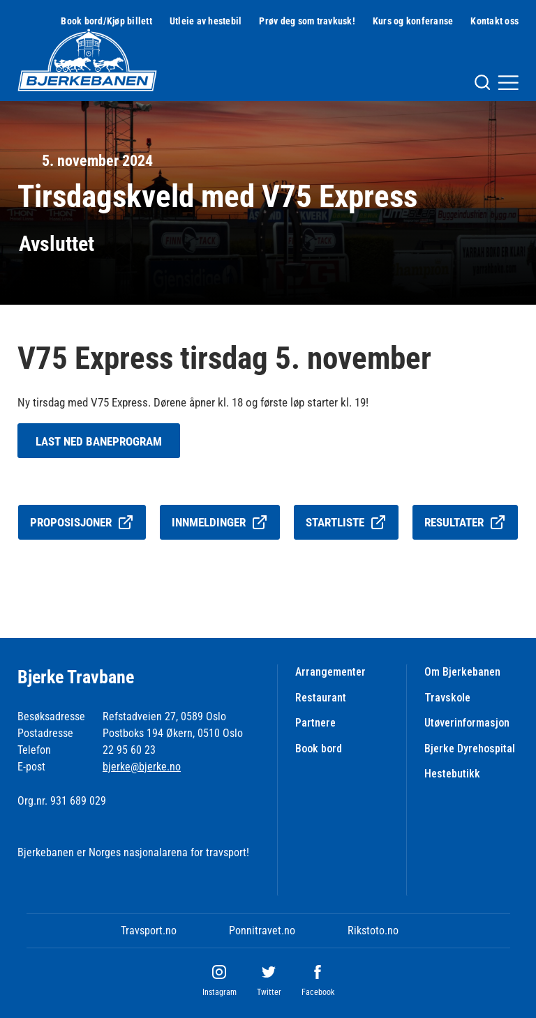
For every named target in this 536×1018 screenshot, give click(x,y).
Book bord (318, 748)
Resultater (465, 522)
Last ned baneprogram (99, 441)
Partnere (315, 722)
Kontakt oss (494, 20)
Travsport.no (149, 930)
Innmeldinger (220, 522)
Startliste (346, 522)
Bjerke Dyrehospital (469, 748)
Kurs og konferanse (413, 20)
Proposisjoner (82, 522)
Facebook (318, 992)
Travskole (447, 697)
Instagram (219, 992)
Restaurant (320, 697)
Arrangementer (330, 671)
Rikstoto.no (373, 930)
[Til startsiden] (87, 60)
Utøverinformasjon (466, 722)
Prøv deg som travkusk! (307, 20)
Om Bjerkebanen (462, 671)
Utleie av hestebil (206, 20)
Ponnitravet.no (262, 930)
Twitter (269, 992)
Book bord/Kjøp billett (106, 20)
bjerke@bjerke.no (142, 766)
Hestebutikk (452, 773)
